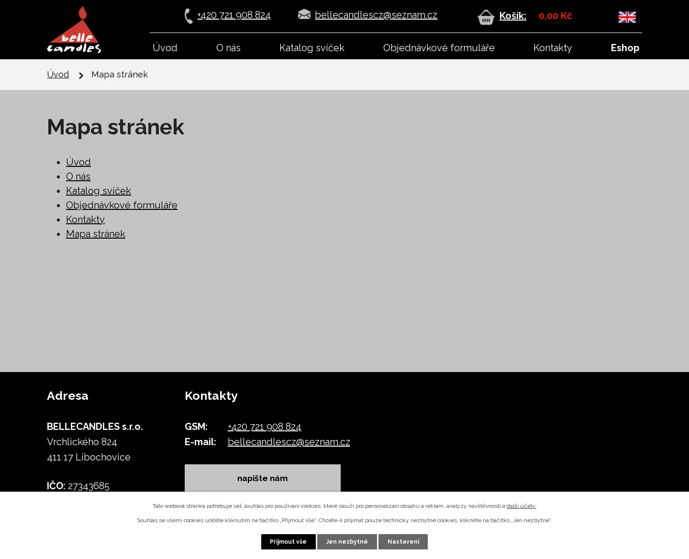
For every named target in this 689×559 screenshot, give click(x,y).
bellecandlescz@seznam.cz (376, 15)
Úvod (165, 48)
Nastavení (403, 541)
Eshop (625, 48)
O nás (228, 48)
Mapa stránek (95, 234)
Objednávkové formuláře (439, 48)
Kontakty (552, 48)
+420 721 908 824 (234, 15)
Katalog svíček (311, 48)
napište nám (263, 478)
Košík (512, 16)
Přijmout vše (288, 541)
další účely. (521, 506)
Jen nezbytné (347, 541)
